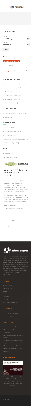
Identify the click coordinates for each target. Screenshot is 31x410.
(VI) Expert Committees (9, 103)
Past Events (7, 61)
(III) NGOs (6, 91)
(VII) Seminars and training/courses (13, 113)
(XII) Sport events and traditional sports (14, 139)
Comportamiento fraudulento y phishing (14, 343)
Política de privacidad (9, 329)
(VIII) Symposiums (8, 117)
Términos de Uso (7, 332)
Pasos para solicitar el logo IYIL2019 (13, 340)
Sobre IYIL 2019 (7, 285)
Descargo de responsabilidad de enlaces (14, 348)
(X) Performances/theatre (10, 131)
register (9, 71)
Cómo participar (7, 288)
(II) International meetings (10, 87)
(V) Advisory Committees (10, 99)
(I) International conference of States (13, 84)
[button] (22, 360)
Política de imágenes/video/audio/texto (14, 345)
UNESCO (10, 316)
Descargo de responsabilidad (11, 327)
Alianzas (5, 291)
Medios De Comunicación (10, 302)
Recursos (5, 299)
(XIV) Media (6, 153)
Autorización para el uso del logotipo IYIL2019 (13, 336)
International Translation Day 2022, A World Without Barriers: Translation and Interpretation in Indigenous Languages (12, 381)
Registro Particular (12, 313)
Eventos (5, 294)
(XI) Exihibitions (7, 135)
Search (6, 49)
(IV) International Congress (10, 95)
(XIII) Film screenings (9, 143)
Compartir (6, 296)
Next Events (16, 61)
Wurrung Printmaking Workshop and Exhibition (16, 172)
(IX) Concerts (6, 127)
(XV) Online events (8, 157)
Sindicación (6, 351)
